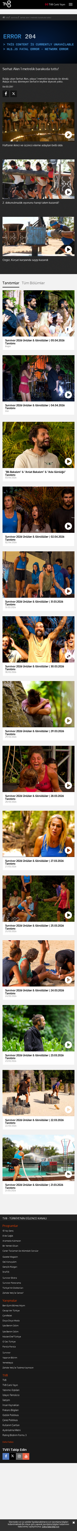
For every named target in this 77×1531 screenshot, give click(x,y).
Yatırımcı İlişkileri (11, 1390)
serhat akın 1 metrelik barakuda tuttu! (35, 17)
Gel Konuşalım (9, 1261)
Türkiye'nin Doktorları (13, 1287)
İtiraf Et (6, 1271)
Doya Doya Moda (11, 1320)
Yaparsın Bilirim (10, 1357)
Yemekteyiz (8, 1362)
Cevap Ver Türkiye (11, 1310)
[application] (38, 42)
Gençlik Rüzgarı (10, 1266)
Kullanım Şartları (11, 1425)
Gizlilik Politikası (11, 1415)
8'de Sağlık (8, 1235)
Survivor (7, 1352)
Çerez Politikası (10, 1420)
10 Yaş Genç (8, 1230)
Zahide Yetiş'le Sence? (13, 1292)
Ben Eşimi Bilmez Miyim (14, 1305)
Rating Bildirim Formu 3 (15, 1435)
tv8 (7, 17)
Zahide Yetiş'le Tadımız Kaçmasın (18, 1367)
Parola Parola (9, 1346)
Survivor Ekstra (10, 1277)
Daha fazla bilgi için (50, 1526)
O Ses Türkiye (9, 1341)
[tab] (11, 284)
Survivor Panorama (12, 1282)
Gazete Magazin (10, 1256)
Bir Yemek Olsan (10, 1245)
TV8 (4, 1380)
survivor (14, 17)
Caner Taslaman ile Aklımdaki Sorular (20, 1250)
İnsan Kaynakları (11, 1405)
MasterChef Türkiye (12, 1336)
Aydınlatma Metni (12, 1430)
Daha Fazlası (8, 1442)
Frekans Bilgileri (11, 1410)
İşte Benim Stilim (10, 1325)
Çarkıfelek (7, 1315)
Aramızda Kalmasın (12, 1240)
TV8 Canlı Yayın (55, 4)
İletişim (6, 1400)
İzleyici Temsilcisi (11, 1395)
